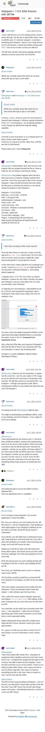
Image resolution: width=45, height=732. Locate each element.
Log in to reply (36, 22)
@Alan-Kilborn (6, 679)
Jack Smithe (10, 31)
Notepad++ (32, 710)
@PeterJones (6, 175)
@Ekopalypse (6, 96)
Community (23, 4)
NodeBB (21, 716)
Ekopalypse (10, 67)
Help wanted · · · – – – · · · (10, 18)
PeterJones (10, 91)
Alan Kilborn (10, 507)
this (22, 494)
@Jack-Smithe (6, 71)
